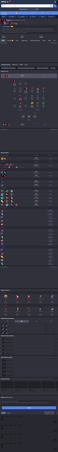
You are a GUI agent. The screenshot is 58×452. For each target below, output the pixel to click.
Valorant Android (33, 403)
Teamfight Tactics (5, 397)
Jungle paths (24, 40)
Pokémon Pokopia (5, 415)
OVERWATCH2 (4, 401)
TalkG (2, 428)
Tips (54, 40)
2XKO (2, 405)
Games (2, 424)
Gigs (2, 432)
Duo (2, 426)
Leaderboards (33, 13)
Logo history (4, 390)
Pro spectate (41, 13)
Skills (49, 40)
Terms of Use (4, 441)
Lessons (53, 13)
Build (3, 40)
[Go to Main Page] (3, 1)
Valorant (3, 399)
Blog (2, 388)
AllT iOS (31, 401)
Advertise (31, 441)
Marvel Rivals (4, 406)
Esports (3, 430)
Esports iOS (32, 415)
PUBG (2, 403)
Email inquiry (4, 444)
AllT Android (32, 399)
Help (2, 443)
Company (3, 386)
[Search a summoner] (51, 5)
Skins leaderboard (23, 13)
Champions (4, 13)
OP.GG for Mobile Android (35, 396)
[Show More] (8, 1)
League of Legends (5, 396)
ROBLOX (3, 414)
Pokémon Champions (6, 421)
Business (31, 439)
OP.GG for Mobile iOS (34, 397)
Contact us (3, 446)
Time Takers (4, 419)
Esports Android (33, 414)
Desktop (3, 423)
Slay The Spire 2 (5, 417)
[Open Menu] (55, 1)
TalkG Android (32, 410)
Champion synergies (35, 40)
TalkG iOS (31, 412)
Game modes (13, 13)
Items (17, 40)
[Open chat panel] (57, 226)
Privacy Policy (4, 439)
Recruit (30, 443)
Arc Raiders (3, 412)
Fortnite (3, 408)
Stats (48, 13)
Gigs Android (32, 406)
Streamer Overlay (5, 433)
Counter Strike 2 (5, 410)
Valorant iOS (32, 405)
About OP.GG (4, 384)
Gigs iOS (31, 408)
